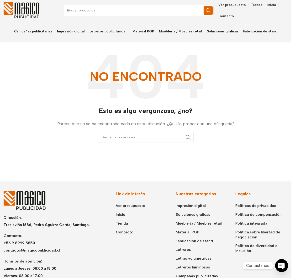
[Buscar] (138, 10)
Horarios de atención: (23, 261)
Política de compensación (258, 215)
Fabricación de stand (194, 241)
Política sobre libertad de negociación (257, 235)
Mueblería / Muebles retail (199, 223)
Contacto (124, 232)
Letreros (183, 250)
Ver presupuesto (130, 206)
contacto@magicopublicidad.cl (32, 250)
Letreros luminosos (193, 267)
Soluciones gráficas (193, 215)
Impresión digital (191, 206)
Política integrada (251, 223)
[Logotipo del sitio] (21, 10)
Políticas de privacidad (255, 206)
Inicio (120, 215)
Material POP (187, 232)
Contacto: (13, 236)
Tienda (122, 223)
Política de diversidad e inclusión (256, 249)
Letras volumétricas (193, 259)
